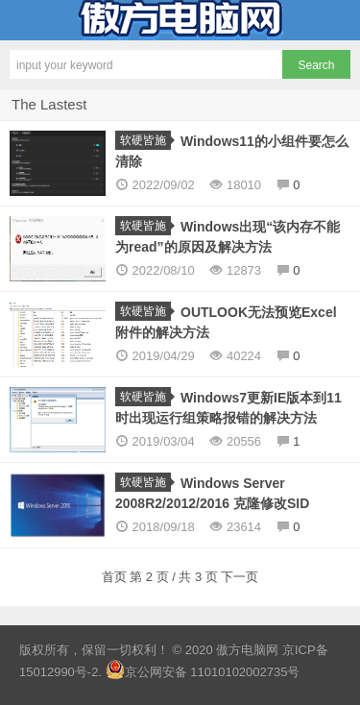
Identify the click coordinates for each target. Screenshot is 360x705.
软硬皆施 (145, 140)
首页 (116, 577)
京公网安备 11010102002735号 (212, 672)
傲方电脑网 (180, 20)
